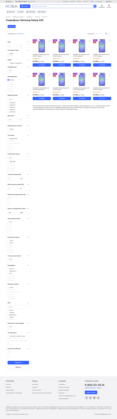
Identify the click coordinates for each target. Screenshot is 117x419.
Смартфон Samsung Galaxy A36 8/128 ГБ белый (61, 88)
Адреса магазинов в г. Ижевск (93, 387)
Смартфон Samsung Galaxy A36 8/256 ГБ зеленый (101, 88)
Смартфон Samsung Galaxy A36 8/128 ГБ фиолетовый (81, 88)
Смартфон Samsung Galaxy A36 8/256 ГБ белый (61, 55)
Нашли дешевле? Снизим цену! (14, 393)
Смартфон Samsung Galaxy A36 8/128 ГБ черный (101, 55)
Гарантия (72, 1)
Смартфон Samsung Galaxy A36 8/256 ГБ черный (41, 55)
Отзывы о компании (63, 387)
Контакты (85, 1)
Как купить (35, 384)
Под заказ (102, 98)
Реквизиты (61, 393)
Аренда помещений (63, 390)
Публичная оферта (63, 398)
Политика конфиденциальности (67, 395)
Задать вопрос (91, 392)
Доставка (65, 1)
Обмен (92, 1)
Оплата (79, 1)
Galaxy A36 (11, 26)
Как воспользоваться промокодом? (42, 393)
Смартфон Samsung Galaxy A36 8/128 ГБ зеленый (81, 55)
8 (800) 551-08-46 (22, 1)
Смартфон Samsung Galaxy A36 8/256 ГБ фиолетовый (41, 88)
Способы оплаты (36, 390)
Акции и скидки (10, 390)
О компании (99, 1)
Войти (109, 1)
